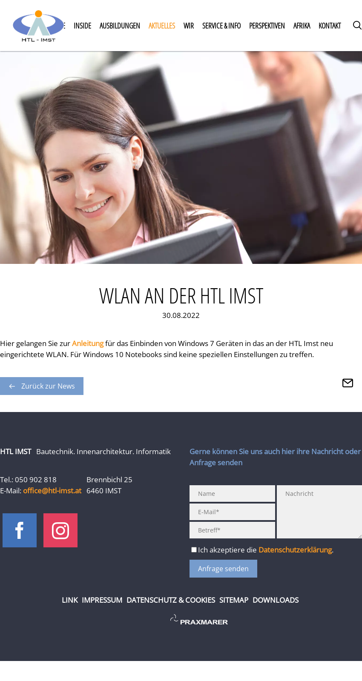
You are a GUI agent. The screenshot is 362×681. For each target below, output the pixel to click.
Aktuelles (162, 25)
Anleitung (88, 343)
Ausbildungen (120, 25)
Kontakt (330, 25)
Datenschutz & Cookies (170, 600)
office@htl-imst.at (52, 490)
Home (38, 25)
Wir (189, 25)
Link (70, 600)
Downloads (276, 600)
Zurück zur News (48, 386)
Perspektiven (267, 25)
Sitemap (233, 600)
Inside (82, 25)
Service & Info (221, 25)
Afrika (301, 25)
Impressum (102, 600)
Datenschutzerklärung (295, 550)
